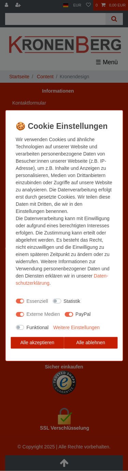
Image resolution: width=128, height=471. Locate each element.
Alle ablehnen (90, 342)
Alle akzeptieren (37, 342)
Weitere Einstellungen (76, 327)
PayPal (82, 314)
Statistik (71, 301)
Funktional (38, 327)
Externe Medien (43, 314)
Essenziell (37, 301)
